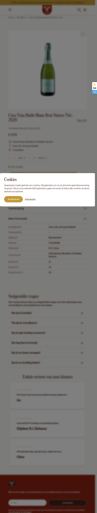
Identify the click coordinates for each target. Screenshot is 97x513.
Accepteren (13, 199)
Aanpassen (30, 199)
